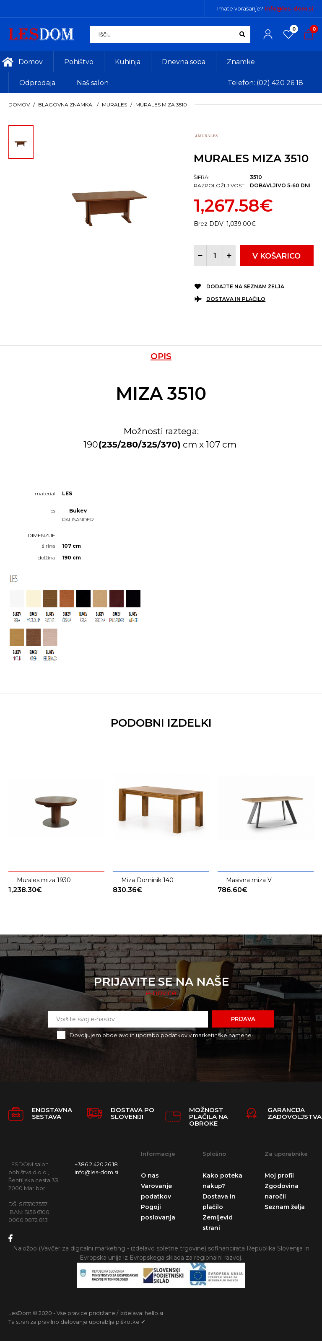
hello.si (154, 1309)
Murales (114, 104)
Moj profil (279, 1171)
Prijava (243, 1015)
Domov (19, 104)
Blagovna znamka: (65, 104)
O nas (150, 1171)
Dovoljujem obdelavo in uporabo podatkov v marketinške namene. (161, 1031)
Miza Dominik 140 (147, 848)
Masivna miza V (249, 848)
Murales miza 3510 (161, 104)
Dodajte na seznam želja (245, 286)
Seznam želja (285, 1202)
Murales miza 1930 (44, 848)
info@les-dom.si (289, 8)
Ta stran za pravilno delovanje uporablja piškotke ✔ (76, 1317)
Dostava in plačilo (235, 299)
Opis (161, 356)
